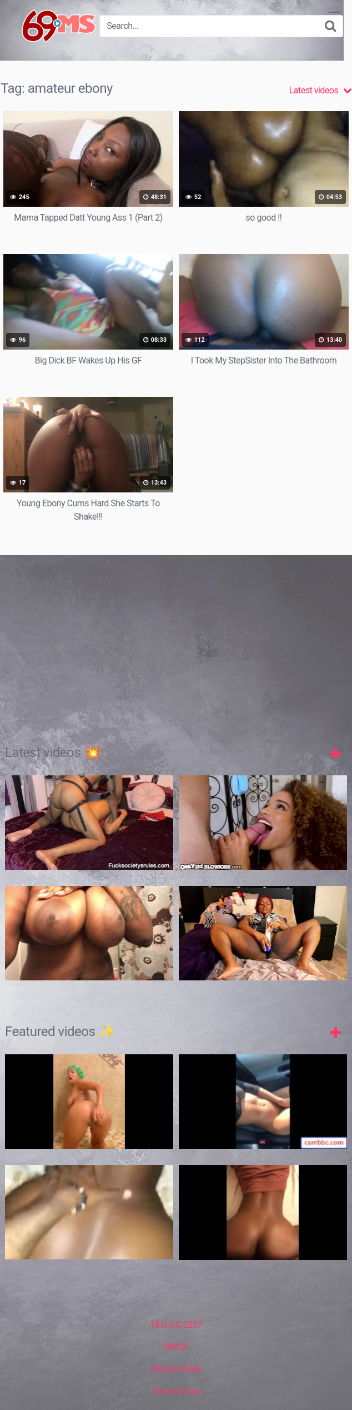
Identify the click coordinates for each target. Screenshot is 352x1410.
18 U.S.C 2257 (176, 1324)
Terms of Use (176, 1391)
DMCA (176, 1347)
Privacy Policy (176, 1369)
